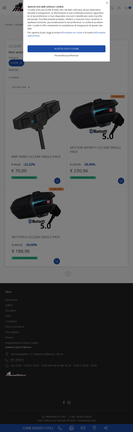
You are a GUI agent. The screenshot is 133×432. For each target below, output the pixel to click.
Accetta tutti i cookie (66, 48)
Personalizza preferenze (66, 55)
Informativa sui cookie (72, 32)
